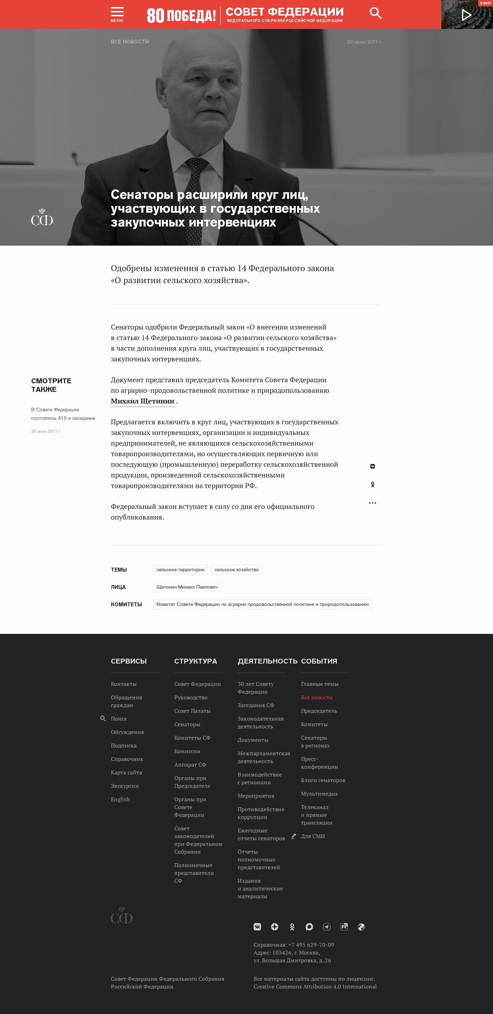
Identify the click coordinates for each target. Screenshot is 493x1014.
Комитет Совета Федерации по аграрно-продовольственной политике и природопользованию (263, 604)
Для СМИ (313, 836)
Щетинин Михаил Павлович (187, 587)
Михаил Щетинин (143, 401)
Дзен (274, 926)
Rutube (344, 926)
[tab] (372, 488)
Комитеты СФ (192, 737)
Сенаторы (187, 724)
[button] (117, 14)
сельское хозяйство (237, 569)
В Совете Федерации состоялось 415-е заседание (63, 413)
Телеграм (326, 926)
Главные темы (320, 683)
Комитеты (314, 724)
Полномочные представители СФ (194, 872)
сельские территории (181, 569)
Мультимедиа (319, 793)
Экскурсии (125, 785)
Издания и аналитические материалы (260, 888)
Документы (253, 739)
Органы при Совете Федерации (190, 807)
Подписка (124, 745)
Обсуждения (127, 731)
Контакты (124, 683)
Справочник (127, 758)
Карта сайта (126, 772)
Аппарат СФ (190, 764)
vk (257, 926)
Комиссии (187, 751)
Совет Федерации (197, 683)
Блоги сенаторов (323, 780)
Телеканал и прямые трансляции (317, 814)
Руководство (191, 697)
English (120, 799)
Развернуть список (372, 503)
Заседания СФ (256, 705)
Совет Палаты (192, 710)
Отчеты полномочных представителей (259, 859)
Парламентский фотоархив (361, 926)
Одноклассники (373, 484)
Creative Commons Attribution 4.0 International (315, 986)
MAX (309, 926)
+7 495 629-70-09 (311, 944)
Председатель (319, 710)
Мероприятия (256, 795)
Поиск (119, 718)
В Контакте (372, 466)
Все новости (130, 42)
